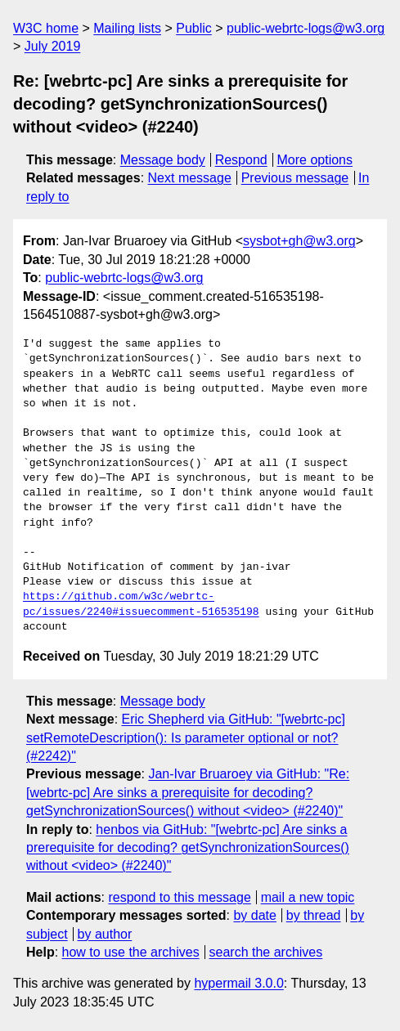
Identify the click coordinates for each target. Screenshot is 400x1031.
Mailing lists (127, 28)
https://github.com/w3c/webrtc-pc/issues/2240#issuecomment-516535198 (141, 604)
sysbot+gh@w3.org (299, 241)
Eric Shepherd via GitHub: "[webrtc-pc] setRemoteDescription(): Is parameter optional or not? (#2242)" (185, 737)
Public (194, 28)
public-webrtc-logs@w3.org (305, 28)
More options (315, 160)
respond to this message (179, 897)
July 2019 (53, 46)
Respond (241, 160)
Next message (189, 178)
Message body (162, 160)
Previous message (295, 178)
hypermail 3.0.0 (238, 983)
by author (105, 934)
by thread (313, 915)
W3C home (46, 28)
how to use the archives (131, 952)
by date (254, 915)
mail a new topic (308, 897)
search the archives (266, 952)
